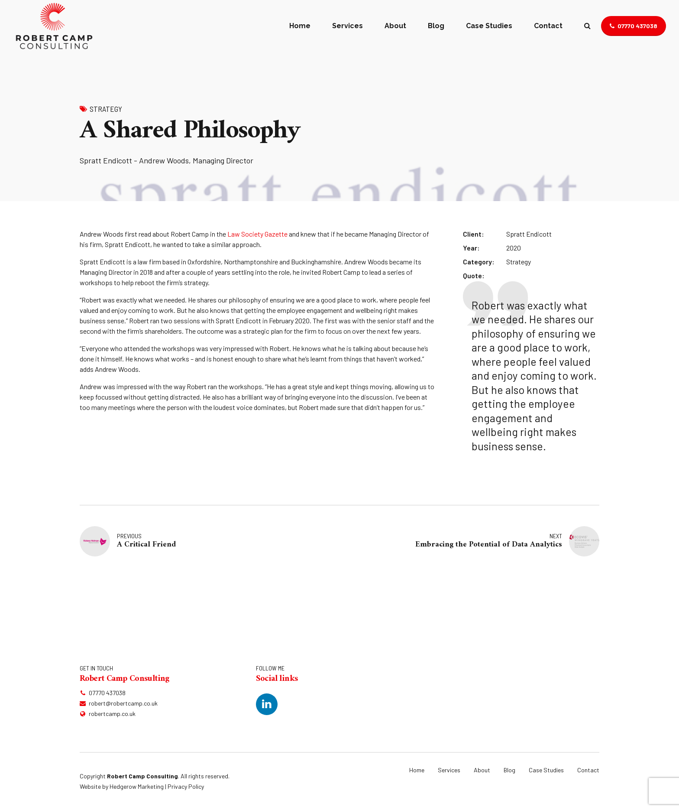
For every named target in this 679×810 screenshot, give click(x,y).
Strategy (106, 109)
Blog (436, 26)
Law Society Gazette (257, 234)
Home (299, 26)
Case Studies (489, 26)
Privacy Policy (186, 786)
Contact (548, 26)
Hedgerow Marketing (137, 786)
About (395, 26)
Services (347, 26)
